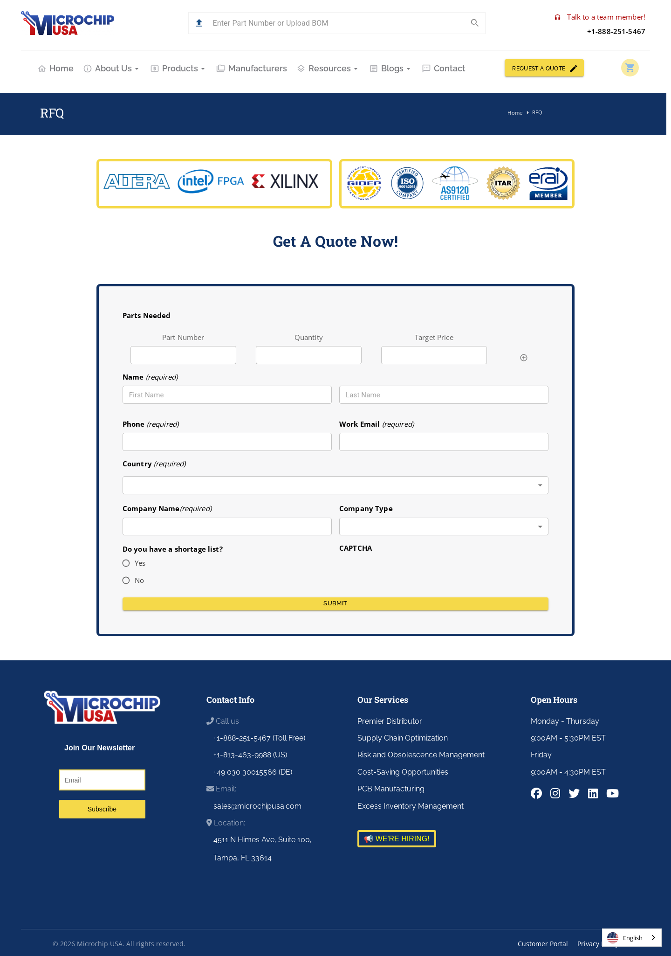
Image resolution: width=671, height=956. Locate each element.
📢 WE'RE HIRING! (396, 839)
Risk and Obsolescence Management (421, 754)
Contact (444, 68)
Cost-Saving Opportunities (402, 772)
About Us (112, 68)
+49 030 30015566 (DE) (252, 772)
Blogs (390, 68)
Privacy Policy (598, 943)
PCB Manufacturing (391, 788)
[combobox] (335, 485)
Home (55, 68)
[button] (199, 23)
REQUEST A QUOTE (544, 67)
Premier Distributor (389, 721)
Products (178, 68)
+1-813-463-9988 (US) (250, 754)
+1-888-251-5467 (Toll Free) (259, 738)
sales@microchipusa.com (257, 806)
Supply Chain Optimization (402, 738)
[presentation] (410, 572)
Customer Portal (543, 943)
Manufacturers (251, 68)
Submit (335, 603)
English (625, 937)
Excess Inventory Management (410, 806)
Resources (328, 68)
